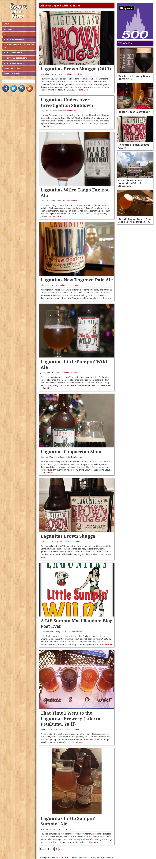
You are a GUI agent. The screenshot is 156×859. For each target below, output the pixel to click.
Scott (62, 74)
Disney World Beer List (14, 40)
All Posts (8, 29)
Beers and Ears (62, 857)
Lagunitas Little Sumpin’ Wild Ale (74, 364)
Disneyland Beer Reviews (14, 63)
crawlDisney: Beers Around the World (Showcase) (130, 183)
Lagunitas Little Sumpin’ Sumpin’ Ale (68, 821)
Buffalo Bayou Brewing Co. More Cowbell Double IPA (134, 220)
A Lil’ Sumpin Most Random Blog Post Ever (77, 623)
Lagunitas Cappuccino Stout (71, 451)
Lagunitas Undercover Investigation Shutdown (67, 102)
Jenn (56, 829)
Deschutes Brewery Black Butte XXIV (134, 77)
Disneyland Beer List (13, 53)
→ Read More (82, 89)
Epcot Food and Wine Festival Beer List (19, 46)
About (6, 24)
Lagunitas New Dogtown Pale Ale (77, 280)
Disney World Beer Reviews (15, 58)
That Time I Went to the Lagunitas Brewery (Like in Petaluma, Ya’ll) (70, 718)
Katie (57, 110)
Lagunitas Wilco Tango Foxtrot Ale (75, 192)
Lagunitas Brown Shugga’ (69, 536)
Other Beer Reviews (12, 68)
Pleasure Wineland (12, 74)
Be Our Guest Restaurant (134, 111)
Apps (6, 34)
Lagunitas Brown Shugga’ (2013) (76, 69)
